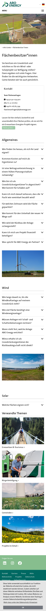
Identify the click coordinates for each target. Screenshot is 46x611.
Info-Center (7, 48)
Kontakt (5, 573)
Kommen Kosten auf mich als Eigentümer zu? (16, 160)
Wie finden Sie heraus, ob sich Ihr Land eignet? (20, 151)
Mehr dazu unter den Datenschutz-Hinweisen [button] (20, 602)
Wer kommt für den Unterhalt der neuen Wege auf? (21, 215)
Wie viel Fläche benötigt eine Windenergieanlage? (16, 311)
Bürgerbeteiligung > (10, 480)
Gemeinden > (7, 512)
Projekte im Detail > (10, 546)
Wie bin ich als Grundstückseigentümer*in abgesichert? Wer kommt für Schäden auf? (21, 184)
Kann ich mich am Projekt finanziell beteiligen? (19, 234)
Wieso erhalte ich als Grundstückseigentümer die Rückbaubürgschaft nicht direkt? (17, 342)
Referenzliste (7, 577)
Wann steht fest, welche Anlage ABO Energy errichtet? (17, 331)
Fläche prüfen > (8, 128)
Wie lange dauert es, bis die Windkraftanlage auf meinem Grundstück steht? (16, 300)
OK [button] (23, 607)
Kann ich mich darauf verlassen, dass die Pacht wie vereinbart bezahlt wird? (21, 196)
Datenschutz (29, 577)
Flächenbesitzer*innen (20, 48)
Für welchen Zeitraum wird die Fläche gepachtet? (19, 205)
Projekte (18, 577)
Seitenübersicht (20, 580)
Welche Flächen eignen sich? (15, 404)
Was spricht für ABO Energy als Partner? (21, 242)
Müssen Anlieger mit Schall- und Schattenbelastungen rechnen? (17, 321)
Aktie (32, 573)
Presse (23, 573)
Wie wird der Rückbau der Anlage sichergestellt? (17, 224)
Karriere (14, 573)
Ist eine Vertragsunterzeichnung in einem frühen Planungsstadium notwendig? (18, 171)
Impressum (6, 580)
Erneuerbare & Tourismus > (13, 447)
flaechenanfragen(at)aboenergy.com (17, 109)
